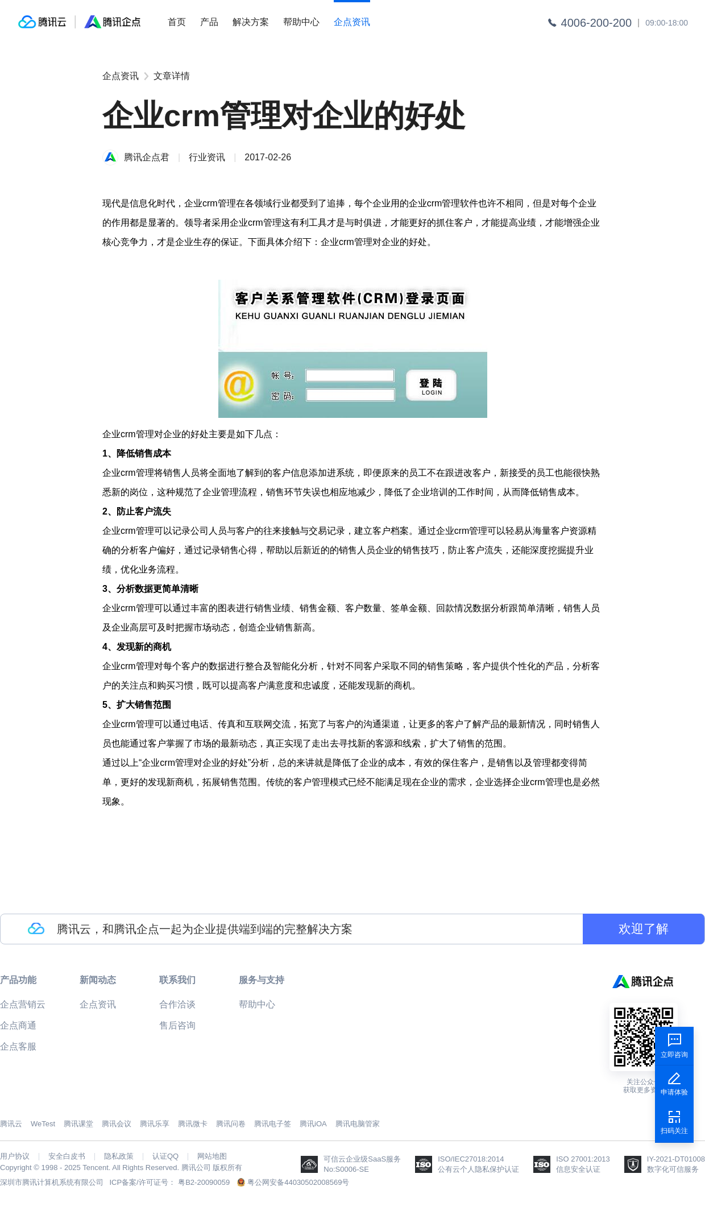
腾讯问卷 (231, 1123)
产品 (209, 22)
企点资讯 (352, 22)
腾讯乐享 (154, 1123)
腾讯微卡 (193, 1123)
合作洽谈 (177, 1004)
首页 (177, 22)
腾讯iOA (313, 1123)
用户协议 (15, 1156)
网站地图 (212, 1156)
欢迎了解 (644, 929)
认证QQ (165, 1156)
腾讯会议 (116, 1123)
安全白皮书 (66, 1156)
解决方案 (251, 22)
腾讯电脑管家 (357, 1123)
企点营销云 (22, 1004)
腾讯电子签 (272, 1123)
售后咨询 (177, 1025)
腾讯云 (11, 1123)
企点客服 (18, 1046)
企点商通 (18, 1025)
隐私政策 (119, 1156)
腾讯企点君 (146, 157)
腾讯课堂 (78, 1123)
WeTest (43, 1123)
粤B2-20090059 (204, 1182)
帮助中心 (301, 22)
